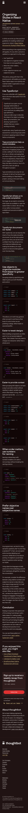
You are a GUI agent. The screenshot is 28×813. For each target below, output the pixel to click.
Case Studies (6, 751)
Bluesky (4, 780)
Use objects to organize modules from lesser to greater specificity (13, 270)
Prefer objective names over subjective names (11, 508)
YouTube (4, 784)
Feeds (4, 788)
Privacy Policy (5, 808)
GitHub (4, 782)
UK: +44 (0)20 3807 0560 (8, 805)
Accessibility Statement (17, 807)
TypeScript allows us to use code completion (12, 197)
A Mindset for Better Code (12, 659)
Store (3, 772)
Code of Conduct (6, 807)
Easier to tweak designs (12, 330)
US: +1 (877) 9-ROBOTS (8, 803)
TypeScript (6, 29)
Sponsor (4, 770)
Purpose (4, 764)
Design (13, 29)
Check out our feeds (12, 703)
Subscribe (14, 692)
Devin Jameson (16, 23)
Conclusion (8, 607)
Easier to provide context (13, 382)
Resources (5, 753)
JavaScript (15, 27)
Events (4, 768)
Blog (3, 766)
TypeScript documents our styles (12, 228)
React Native (6, 27)
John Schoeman (6, 23)
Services (4, 749)
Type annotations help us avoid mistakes (13, 143)
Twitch (4, 786)
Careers (4, 762)
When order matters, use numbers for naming (13, 451)
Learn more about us (17, 729)
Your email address (9, 684)
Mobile (18, 29)
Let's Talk (5, 755)
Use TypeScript (10, 91)
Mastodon (5, 778)
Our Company (6, 760)
